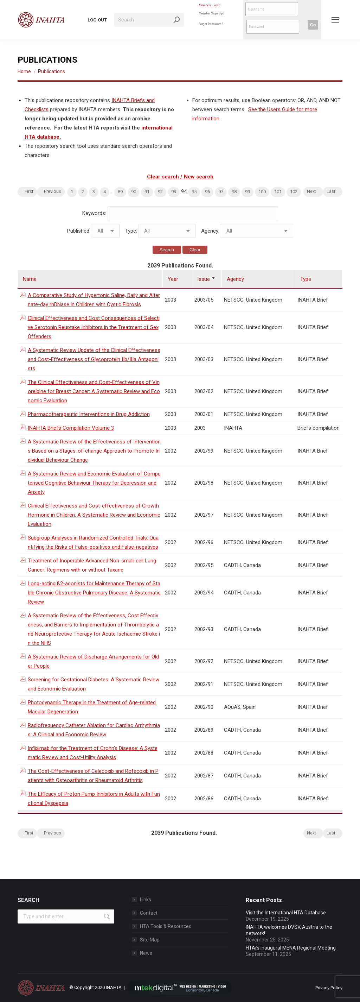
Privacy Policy (328, 987)
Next (311, 191)
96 (207, 191)
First (29, 191)
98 (234, 191)
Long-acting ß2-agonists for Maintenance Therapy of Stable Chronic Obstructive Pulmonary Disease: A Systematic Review (94, 592)
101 (278, 191)
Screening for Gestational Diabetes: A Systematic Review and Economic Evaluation (93, 684)
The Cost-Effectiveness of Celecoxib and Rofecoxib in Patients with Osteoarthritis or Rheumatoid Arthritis (93, 775)
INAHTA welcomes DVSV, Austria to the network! (289, 930)
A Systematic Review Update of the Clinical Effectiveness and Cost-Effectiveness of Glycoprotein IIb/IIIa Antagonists (94, 359)
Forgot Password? (211, 24)
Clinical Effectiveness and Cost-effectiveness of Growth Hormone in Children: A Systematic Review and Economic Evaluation (94, 515)
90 (133, 191)
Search (167, 249)
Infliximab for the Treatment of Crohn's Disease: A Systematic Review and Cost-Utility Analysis (93, 753)
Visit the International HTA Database (286, 912)
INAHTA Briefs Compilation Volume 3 (71, 428)
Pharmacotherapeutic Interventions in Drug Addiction (89, 414)
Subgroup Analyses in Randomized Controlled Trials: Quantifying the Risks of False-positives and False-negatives (93, 542)
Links (145, 899)
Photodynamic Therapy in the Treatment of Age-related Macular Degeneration (92, 707)
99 (247, 191)
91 (146, 191)
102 (293, 191)
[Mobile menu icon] (335, 20)
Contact (149, 913)
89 (120, 191)
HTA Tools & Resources (165, 926)
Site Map (150, 940)
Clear (194, 249)
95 (194, 191)
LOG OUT (97, 20)
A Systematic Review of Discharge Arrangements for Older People (93, 661)
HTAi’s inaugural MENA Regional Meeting (292, 948)
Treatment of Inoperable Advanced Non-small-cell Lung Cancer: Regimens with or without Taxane (92, 565)
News (146, 953)
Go (313, 24)
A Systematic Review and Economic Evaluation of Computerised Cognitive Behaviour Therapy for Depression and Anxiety (94, 483)
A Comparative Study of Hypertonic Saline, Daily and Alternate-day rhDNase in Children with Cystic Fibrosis (94, 300)
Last (331, 191)
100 (262, 191)
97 (220, 191)
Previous (52, 191)
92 (160, 191)
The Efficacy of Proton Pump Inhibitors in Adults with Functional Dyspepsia (94, 798)
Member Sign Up (211, 13)
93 (173, 191)
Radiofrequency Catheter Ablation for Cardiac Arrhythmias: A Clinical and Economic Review (94, 730)
